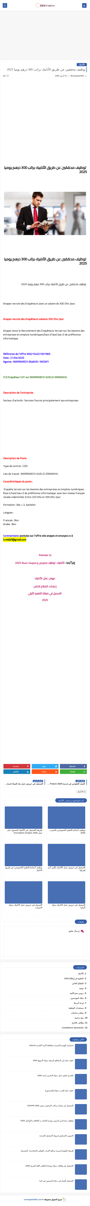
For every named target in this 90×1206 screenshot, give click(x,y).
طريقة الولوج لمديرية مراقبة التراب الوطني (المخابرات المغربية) (47, 1151)
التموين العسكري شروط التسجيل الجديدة (56, 1136)
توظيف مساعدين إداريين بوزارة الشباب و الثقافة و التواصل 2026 (47, 1121)
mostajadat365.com (33, 1199)
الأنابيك (82, 64)
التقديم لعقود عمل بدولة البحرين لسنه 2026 (55, 1075)
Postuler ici (45, 555)
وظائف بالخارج (78, 1023)
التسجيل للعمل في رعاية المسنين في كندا (56, 1181)
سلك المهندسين (77, 998)
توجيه (81, 988)
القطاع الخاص (78, 983)
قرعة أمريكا (79, 1003)
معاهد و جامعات (77, 1013)
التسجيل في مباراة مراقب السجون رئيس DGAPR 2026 (50, 1106)
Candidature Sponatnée (73, 1028)
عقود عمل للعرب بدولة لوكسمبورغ (59, 1090)
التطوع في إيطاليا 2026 (74, 978)
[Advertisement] (45, 37)
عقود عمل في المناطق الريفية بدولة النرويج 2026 (53, 1060)
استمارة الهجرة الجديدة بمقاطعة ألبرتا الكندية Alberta (51, 1045)
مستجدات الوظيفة (76, 1008)
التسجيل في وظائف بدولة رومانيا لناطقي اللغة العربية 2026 (49, 1166)
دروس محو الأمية (77, 993)
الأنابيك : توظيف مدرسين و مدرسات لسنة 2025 (40, 562)
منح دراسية (79, 1018)
